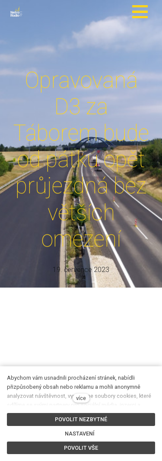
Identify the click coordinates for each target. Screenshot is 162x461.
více (81, 398)
